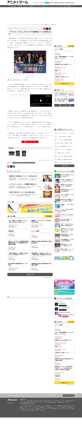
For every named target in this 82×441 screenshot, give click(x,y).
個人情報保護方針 (53, 395)
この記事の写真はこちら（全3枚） (18, 80)
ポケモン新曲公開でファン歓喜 (64, 146)
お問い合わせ (30, 395)
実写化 (32, 162)
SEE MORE (48, 96)
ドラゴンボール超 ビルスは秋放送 (65, 162)
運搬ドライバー (58, 70)
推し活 (65, 6)
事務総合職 (57, 376)
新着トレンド (70, 6)
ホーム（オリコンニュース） (12, 24)
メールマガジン (37, 395)
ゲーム (61, 2)
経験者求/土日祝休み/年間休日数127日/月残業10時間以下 (64, 359)
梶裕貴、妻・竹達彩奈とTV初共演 (65, 159)
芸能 (12, 6)
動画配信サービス (32, 6)
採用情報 (66, 395)
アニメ (46, 2)
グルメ (48, 6)
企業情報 (72, 395)
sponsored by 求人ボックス (48, 277)
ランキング (61, 6)
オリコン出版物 (15, 395)
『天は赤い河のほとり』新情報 (64, 136)
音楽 (15, 6)
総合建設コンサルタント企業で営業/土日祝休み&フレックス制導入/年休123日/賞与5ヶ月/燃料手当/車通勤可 (64, 368)
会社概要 (9, 395)
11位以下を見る (64, 165)
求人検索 (49, 216)
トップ (9, 6)
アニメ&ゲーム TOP (23, 24)
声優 (52, 2)
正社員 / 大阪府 (18, 256)
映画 (24, 162)
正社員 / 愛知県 (18, 223)
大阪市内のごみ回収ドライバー (62, 76)
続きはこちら (30, 274)
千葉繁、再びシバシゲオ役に (64, 152)
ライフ (56, 6)
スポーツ (38, 6)
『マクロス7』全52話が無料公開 (65, 139)
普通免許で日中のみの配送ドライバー (63, 64)
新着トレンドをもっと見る (64, 105)
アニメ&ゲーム (25, 6)
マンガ (56, 2)
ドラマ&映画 (19, 6)
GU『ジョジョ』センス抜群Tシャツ (65, 149)
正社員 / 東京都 (18, 245)
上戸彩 (19, 38)
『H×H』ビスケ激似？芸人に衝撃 (65, 156)
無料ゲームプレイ (69, 2)
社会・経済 (43, 6)
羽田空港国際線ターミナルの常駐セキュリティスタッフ (64, 57)
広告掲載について (23, 395)
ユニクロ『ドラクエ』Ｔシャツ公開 (65, 133)
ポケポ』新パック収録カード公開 (65, 143)
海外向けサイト (45, 395)
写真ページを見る (30, 77)
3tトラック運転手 (59, 49)
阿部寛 (14, 38)
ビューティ (52, 6)
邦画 (28, 162)
